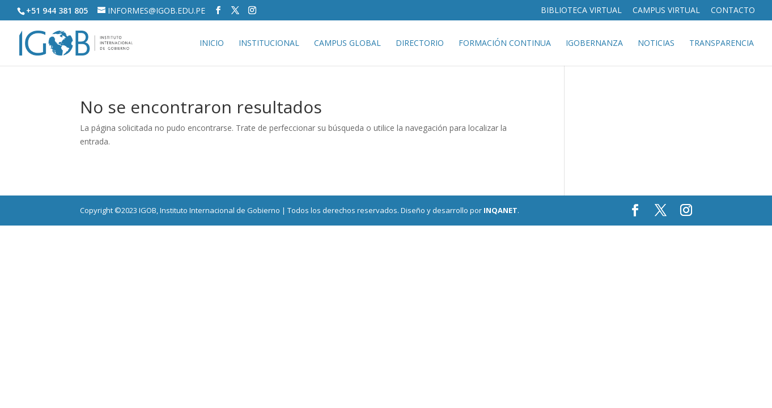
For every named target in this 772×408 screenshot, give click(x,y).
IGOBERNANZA (594, 43)
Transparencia (721, 43)
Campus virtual (666, 10)
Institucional (269, 43)
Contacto (733, 10)
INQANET (500, 210)
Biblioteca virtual (581, 10)
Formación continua (505, 43)
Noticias (656, 43)
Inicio (212, 43)
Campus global (347, 43)
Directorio (420, 43)
